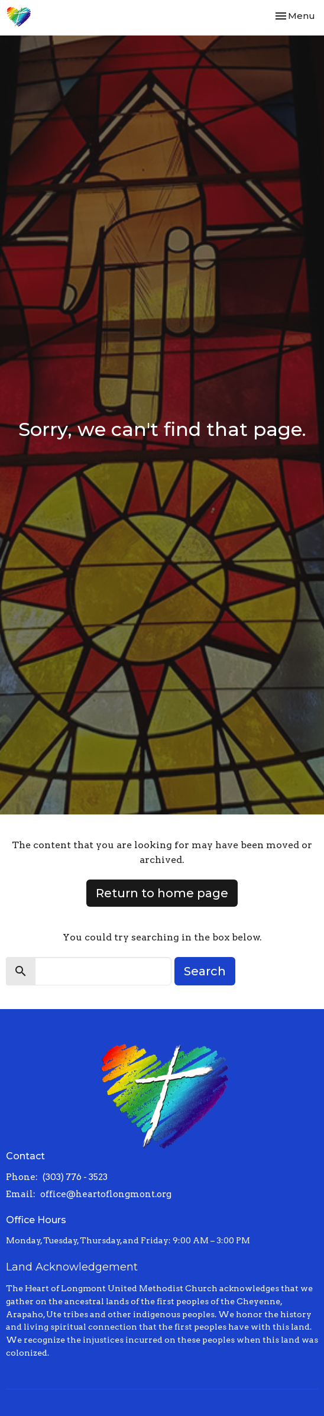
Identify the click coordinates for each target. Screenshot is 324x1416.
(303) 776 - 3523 (75, 1177)
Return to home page (162, 893)
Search (205, 971)
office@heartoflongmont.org (105, 1194)
